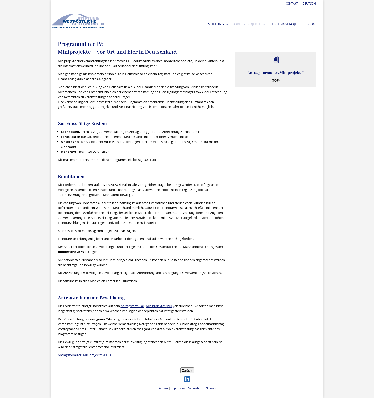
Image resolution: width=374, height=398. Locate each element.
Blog (310, 24)
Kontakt (291, 3)
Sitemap (211, 388)
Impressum (178, 388)
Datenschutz (195, 388)
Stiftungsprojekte (286, 24)
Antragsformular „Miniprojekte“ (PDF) (147, 306)
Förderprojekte (247, 24)
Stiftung (216, 24)
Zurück (187, 370)
